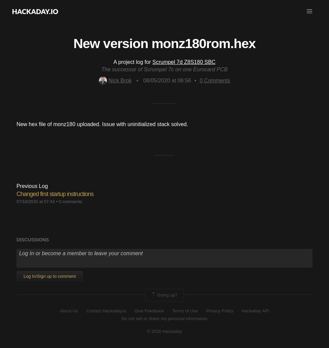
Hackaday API (255, 310)
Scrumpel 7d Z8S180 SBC (184, 62)
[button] (309, 11)
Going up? (164, 295)
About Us (69, 310)
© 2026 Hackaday (164, 331)
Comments (215, 80)
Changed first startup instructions (55, 194)
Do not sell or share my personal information (164, 318)
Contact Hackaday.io (106, 310)
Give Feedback (149, 310)
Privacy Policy (219, 310)
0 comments (70, 201)
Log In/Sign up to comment (50, 276)
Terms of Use (185, 310)
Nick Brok (115, 80)
